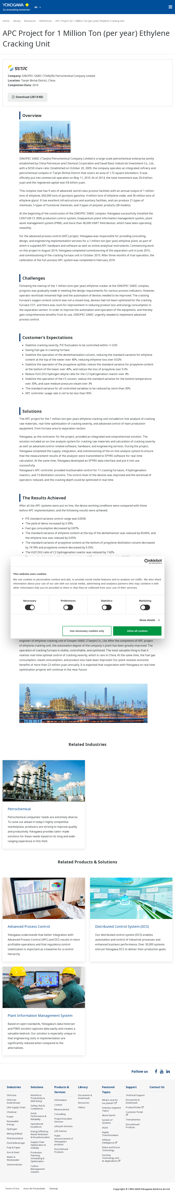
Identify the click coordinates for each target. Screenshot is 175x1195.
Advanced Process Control (29, 926)
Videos (81, 1107)
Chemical (11, 1112)
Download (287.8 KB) (27, 97)
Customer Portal (134, 1112)
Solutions (37, 1087)
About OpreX (108, 1115)
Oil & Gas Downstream (13, 1101)
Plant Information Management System (40, 1015)
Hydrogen (12, 1128)
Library (17, 20)
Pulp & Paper (13, 1147)
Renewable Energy (13, 1123)
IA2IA (105, 1127)
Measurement (61, 1109)
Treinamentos (133, 1119)
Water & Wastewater (13, 1158)
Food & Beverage (16, 1142)
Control (58, 1104)
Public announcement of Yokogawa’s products (63, 1140)
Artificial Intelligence (108, 1141)
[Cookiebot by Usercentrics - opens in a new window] (147, 561)
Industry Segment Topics (111, 1109)
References (45, 20)
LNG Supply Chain (16, 1107)
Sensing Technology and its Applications (110, 1157)
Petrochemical (19, 809)
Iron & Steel (13, 1152)
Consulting (60, 1114)
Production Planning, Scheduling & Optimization (37, 1157)
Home (6, 20)
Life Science (60, 1131)
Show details (147, 620)
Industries (14, 1087)
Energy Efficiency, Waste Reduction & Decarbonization (40, 1134)
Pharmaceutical (15, 1138)
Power (10, 1116)
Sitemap (53, 1188)
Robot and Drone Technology (111, 1149)
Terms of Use (12, 1188)
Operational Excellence (37, 1125)
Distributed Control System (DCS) (122, 926)
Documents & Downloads (85, 1097)
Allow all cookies (137, 630)
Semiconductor (14, 1164)
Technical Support (135, 1095)
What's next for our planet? (110, 1101)
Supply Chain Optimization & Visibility (38, 1144)
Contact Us (157, 1087)
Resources (30, 20)
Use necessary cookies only (87, 630)
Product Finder (133, 1107)
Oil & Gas (11, 1095)
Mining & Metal (14, 1133)
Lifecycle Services (63, 1126)
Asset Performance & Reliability (38, 1116)
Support (131, 1087)
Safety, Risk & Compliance (38, 1107)
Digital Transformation (110, 1134)
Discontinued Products (61, 1150)
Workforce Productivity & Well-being (38, 1098)
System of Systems (107, 1121)
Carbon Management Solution (38, 1168)
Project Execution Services (63, 1120)
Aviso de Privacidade (34, 1188)
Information (60, 1100)
